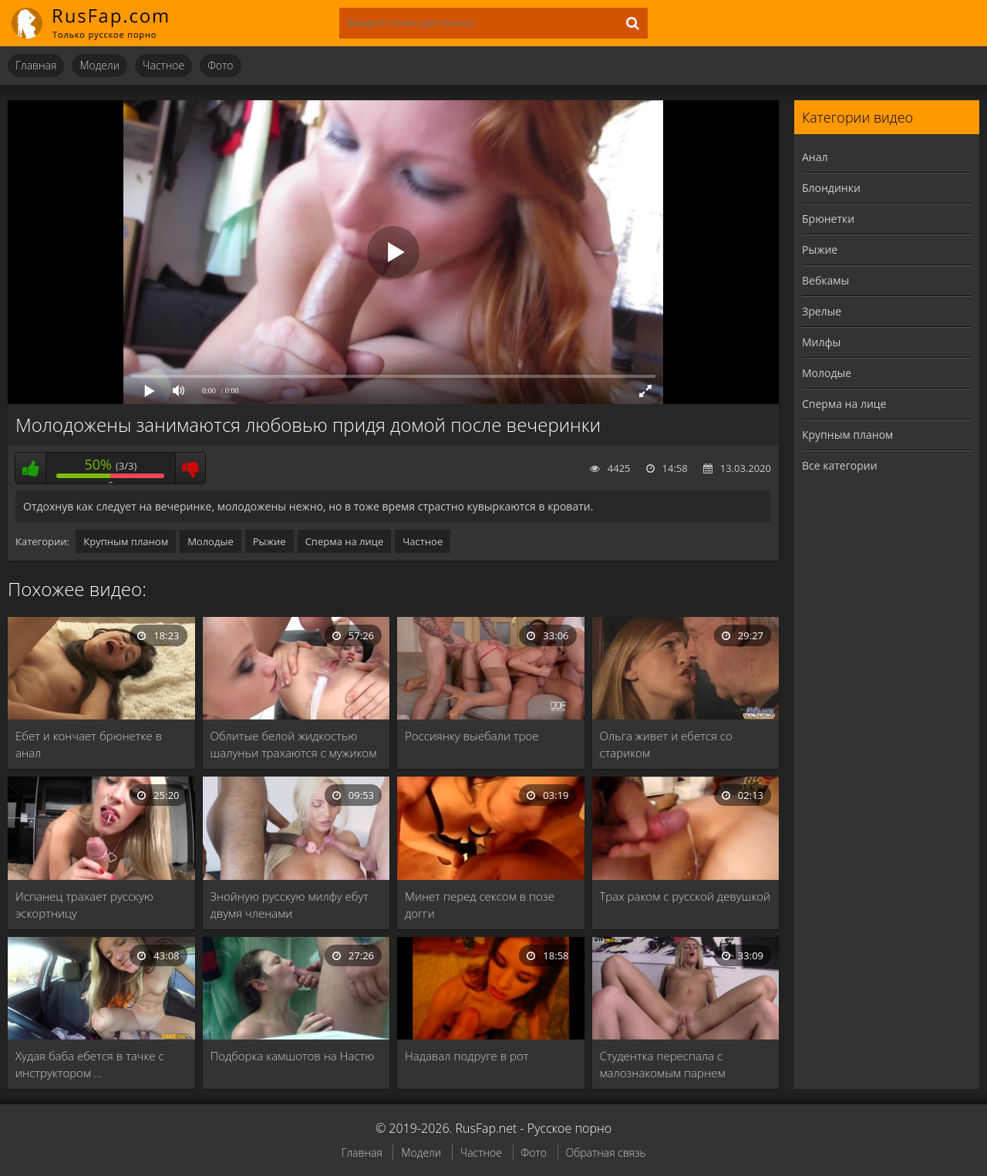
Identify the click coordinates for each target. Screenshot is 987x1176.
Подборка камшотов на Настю (293, 1055)
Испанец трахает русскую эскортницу (84, 904)
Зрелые (821, 311)
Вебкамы (825, 280)
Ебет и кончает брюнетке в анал (88, 744)
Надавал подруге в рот (466, 1055)
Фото (220, 65)
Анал (815, 157)
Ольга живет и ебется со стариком (666, 744)
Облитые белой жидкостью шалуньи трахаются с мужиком (294, 744)
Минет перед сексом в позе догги (479, 904)
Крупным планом (125, 541)
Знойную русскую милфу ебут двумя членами (290, 904)
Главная (35, 65)
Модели (99, 65)
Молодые (210, 541)
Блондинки (831, 187)
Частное (163, 65)
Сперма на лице (344, 541)
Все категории (840, 465)
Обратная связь (606, 1152)
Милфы (821, 342)
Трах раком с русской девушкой (685, 896)
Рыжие (269, 541)
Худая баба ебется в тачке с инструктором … (89, 1064)
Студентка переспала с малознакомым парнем (663, 1064)
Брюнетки (828, 218)
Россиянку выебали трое (471, 735)
